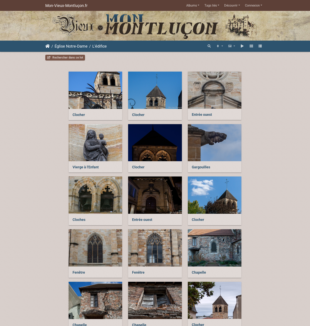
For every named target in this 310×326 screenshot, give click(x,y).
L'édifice (99, 46)
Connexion (252, 5)
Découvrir (230, 5)
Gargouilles (115, 163)
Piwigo (189, 300)
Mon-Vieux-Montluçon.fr (66, 5)
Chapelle (225, 213)
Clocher (55, 113)
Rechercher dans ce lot (65, 57)
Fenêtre (112, 213)
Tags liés (210, 5)
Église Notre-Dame (71, 46)
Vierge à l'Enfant (231, 112)
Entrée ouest (172, 112)
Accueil (47, 46)
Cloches (168, 163)
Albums (191, 5)
